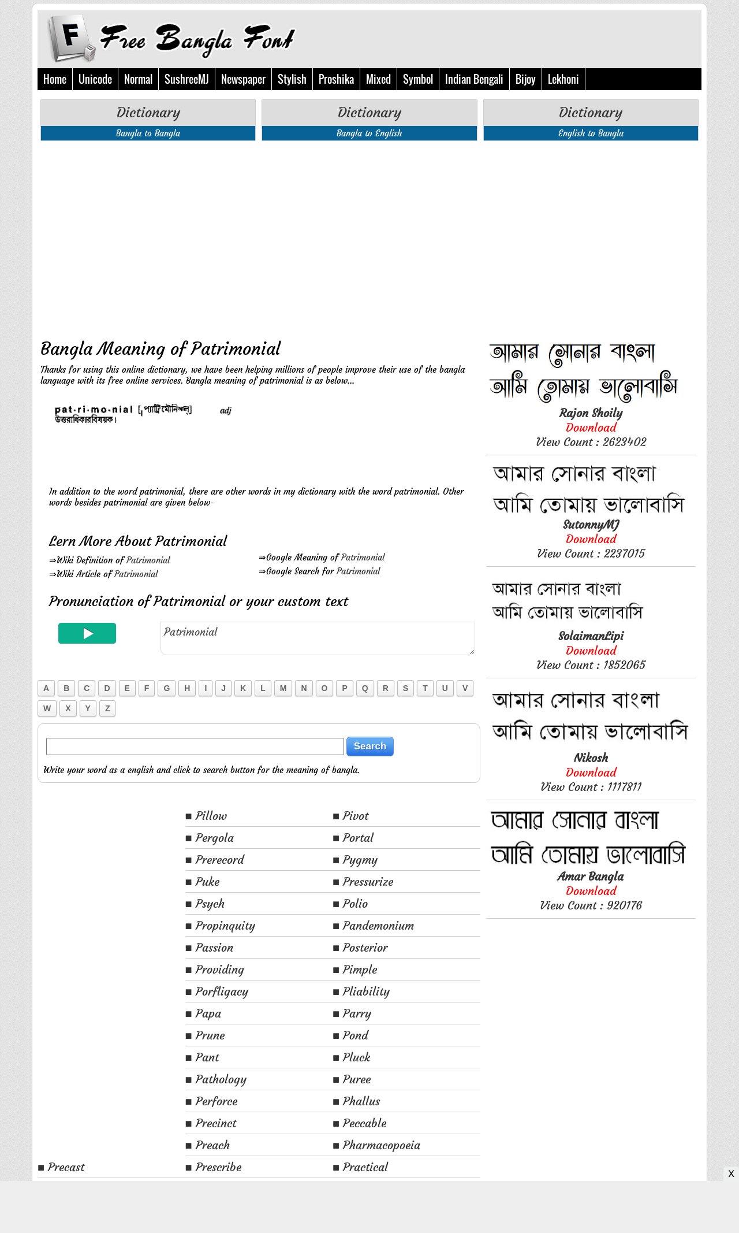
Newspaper (243, 79)
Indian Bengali (474, 79)
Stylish (292, 79)
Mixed (378, 79)
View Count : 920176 (591, 890)
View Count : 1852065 (590, 650)
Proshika (336, 79)
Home (54, 79)
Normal (138, 79)
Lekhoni (563, 79)
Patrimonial (148, 560)
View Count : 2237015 (591, 538)
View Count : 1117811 (590, 772)
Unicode (95, 79)
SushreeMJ (187, 79)
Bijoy (526, 79)
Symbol (418, 79)
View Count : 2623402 (591, 427)
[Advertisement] (259, 236)
